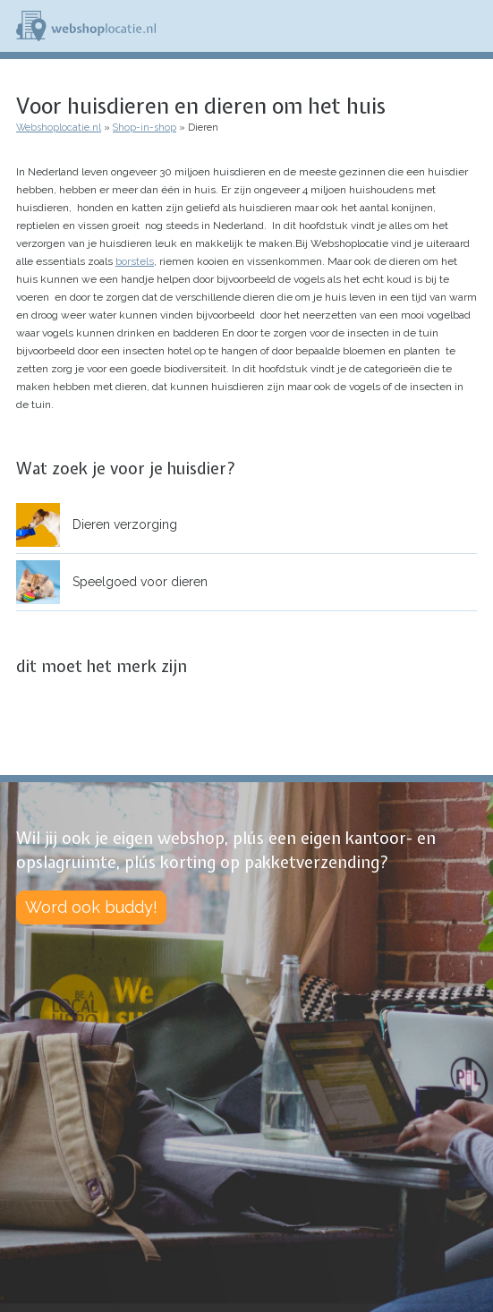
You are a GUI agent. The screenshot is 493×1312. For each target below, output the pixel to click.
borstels (134, 261)
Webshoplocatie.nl (58, 127)
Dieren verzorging (124, 524)
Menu (471, 26)
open (464, 524)
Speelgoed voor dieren (140, 582)
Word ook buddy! (91, 907)
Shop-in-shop (144, 127)
